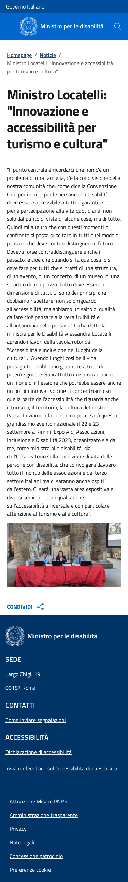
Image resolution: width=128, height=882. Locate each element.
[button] (30, 870)
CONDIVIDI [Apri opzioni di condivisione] (26, 606)
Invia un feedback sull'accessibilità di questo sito (61, 768)
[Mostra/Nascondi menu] (11, 27)
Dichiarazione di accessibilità (38, 752)
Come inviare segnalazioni (35, 720)
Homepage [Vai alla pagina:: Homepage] (19, 55)
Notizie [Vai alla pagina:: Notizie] (48, 55)
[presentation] (118, 26)
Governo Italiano (25, 6)
